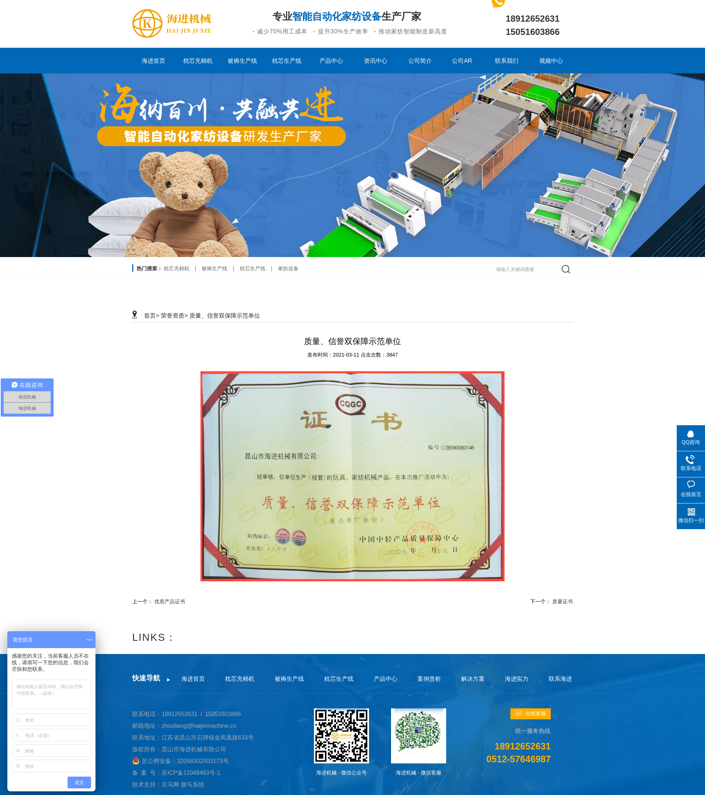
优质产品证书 (169, 601)
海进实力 (516, 679)
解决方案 (473, 679)
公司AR (462, 61)
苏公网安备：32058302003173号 (185, 761)
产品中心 (331, 61)
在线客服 (535, 713)
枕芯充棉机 (198, 61)
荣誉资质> (174, 315)
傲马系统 (192, 784)
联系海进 (560, 679)
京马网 (171, 784)
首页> (151, 315)
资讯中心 (375, 61)
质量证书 (562, 601)
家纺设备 (288, 268)
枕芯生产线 (286, 61)
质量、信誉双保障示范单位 (224, 315)
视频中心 (551, 61)
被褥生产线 (242, 61)
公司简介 (420, 61)
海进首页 (153, 61)
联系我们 (506, 61)
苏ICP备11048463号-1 (191, 773)
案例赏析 (429, 679)
